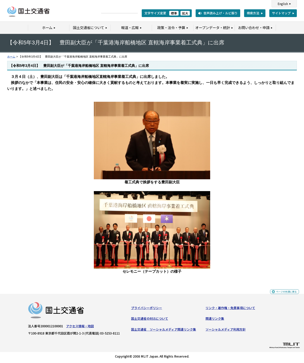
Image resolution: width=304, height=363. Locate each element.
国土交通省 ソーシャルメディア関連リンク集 (163, 331)
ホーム (11, 56)
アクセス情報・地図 (80, 327)
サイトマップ (281, 13)
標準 (174, 13)
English (283, 3)
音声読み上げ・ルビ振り (220, 13)
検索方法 (253, 13)
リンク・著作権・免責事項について (230, 309)
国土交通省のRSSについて (149, 320)
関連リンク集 (215, 320)
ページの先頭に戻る (283, 295)
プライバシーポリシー (146, 309)
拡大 (185, 13)
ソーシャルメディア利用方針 (226, 331)
